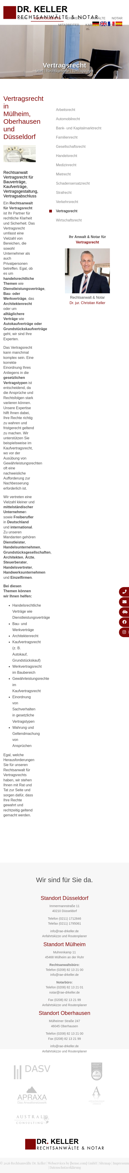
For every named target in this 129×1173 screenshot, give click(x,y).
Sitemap (105, 1163)
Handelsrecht (66, 156)
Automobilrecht (68, 119)
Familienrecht (67, 137)
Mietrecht (63, 174)
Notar (117, 18)
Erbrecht (75, 18)
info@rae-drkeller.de (64, 931)
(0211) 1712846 (70, 918)
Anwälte (97, 18)
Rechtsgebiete (47, 18)
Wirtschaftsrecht (69, 220)
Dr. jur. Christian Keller (87, 303)
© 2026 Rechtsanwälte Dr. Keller (23, 1163)
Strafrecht (63, 192)
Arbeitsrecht (65, 110)
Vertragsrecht (82, 71)
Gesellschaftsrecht (71, 146)
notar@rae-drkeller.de (64, 992)
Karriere (93, 25)
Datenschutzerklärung (65, 1167)
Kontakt (115, 25)
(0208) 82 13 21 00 (70, 970)
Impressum (121, 1163)
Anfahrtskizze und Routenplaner (64, 936)
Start (23, 18)
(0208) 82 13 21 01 (70, 987)
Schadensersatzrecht (73, 183)
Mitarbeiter (68, 25)
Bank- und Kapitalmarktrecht (78, 128)
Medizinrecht (66, 165)
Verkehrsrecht (67, 202)
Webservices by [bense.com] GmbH (72, 1163)
